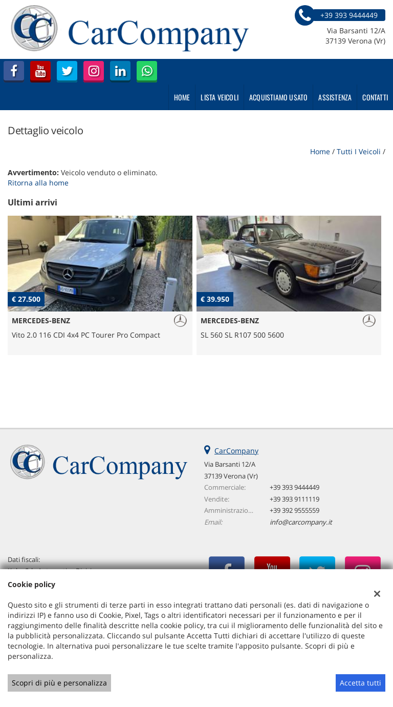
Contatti (375, 97)
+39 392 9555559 (294, 510)
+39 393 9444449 (294, 487)
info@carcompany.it (301, 522)
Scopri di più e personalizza (59, 683)
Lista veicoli (219, 97)
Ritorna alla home (38, 183)
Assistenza (335, 97)
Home (182, 97)
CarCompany (236, 450)
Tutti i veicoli (359, 151)
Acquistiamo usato (278, 97)
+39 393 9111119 (294, 499)
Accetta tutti (360, 683)
